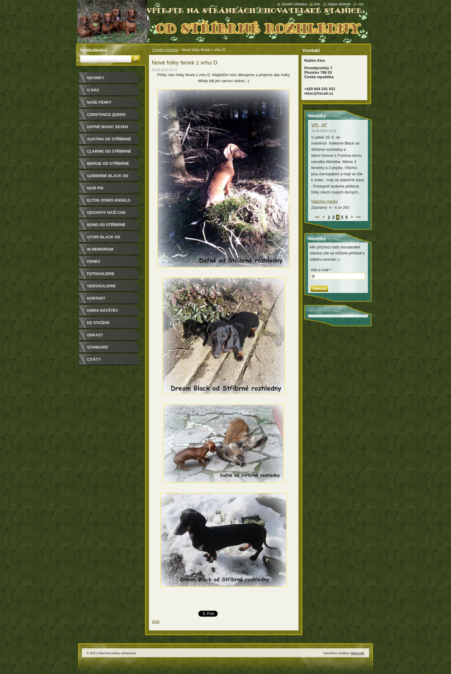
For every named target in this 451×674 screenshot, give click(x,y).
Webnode (357, 653)
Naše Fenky (99, 102)
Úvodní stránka (165, 49)
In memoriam (100, 249)
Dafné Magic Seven (107, 127)
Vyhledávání (93, 50)
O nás (93, 90)
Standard (97, 347)
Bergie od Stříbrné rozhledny (108, 165)
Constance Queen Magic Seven (106, 116)
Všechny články (324, 201)
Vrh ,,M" (319, 124)
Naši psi (95, 188)
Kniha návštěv (102, 310)
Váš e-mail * (321, 270)
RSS (360, 4)
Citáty (94, 359)
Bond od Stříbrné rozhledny (106, 226)
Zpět (156, 621)
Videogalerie (101, 286)
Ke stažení (98, 322)
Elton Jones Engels (108, 200)
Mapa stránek (339, 4)
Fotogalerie (101, 273)
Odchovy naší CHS (106, 212)
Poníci (93, 261)
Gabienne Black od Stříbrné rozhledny (109, 178)
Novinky (95, 78)
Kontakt (96, 298)
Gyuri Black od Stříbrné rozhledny (109, 239)
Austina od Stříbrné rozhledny (109, 141)
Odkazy (95, 335)
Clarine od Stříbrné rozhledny (109, 153)
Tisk (317, 4)
